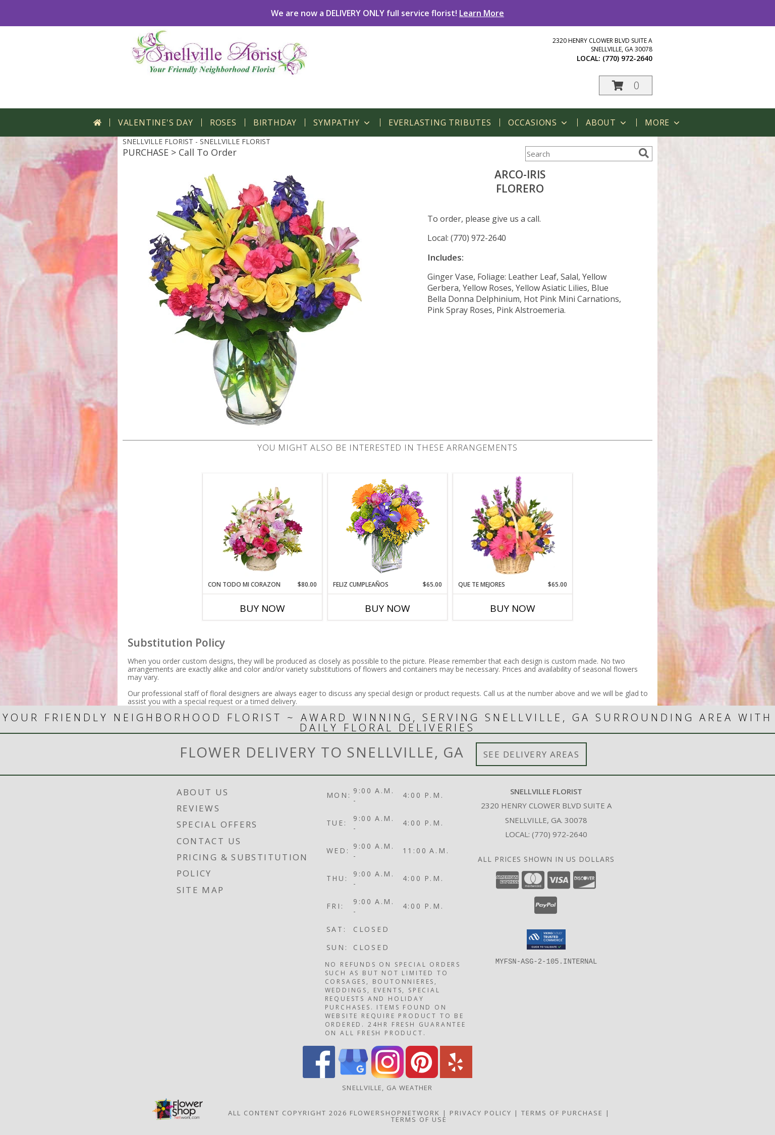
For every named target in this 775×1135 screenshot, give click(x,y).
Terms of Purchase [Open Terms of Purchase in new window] (562, 1112)
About (607, 122)
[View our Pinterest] (422, 1075)
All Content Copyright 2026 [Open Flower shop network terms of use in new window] (287, 1112)
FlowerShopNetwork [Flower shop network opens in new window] (395, 1112)
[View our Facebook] (319, 1075)
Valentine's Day (155, 122)
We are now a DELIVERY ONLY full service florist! (387, 13)
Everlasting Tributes (440, 122)
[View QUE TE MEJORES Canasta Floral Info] (513, 527)
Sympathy (342, 122)
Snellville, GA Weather (387, 1087)
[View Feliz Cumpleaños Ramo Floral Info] (388, 527)
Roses (223, 122)
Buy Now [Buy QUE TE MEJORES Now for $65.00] (512, 608)
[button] (625, 85)
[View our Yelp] (456, 1075)
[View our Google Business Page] (353, 1075)
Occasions (538, 122)
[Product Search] (580, 154)
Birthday (275, 122)
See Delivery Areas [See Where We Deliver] (531, 754)
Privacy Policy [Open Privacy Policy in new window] (481, 1112)
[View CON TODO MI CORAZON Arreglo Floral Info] (262, 527)
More (663, 122)
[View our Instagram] (387, 1075)
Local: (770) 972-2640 (466, 237)
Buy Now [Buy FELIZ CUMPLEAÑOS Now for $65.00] (387, 608)
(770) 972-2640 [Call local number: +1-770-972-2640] (627, 58)
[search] (644, 153)
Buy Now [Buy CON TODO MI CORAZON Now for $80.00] (262, 608)
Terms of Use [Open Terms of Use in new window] (419, 1119)
